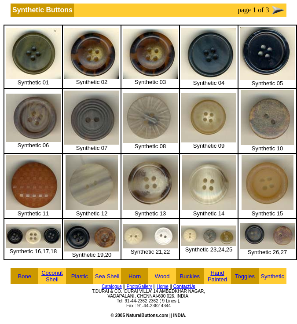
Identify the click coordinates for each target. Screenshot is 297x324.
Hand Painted (217, 276)
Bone (24, 276)
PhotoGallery (139, 286)
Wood (162, 276)
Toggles (245, 276)
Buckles (190, 276)
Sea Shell (107, 276)
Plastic (79, 276)
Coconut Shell (51, 276)
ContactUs (184, 286)
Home (163, 286)
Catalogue (112, 286)
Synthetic (272, 276)
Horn (134, 276)
